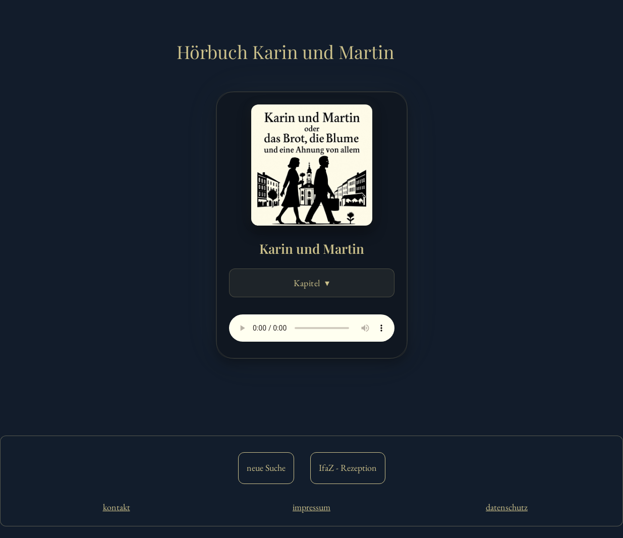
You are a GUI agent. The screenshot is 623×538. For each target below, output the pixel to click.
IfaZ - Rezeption (348, 467)
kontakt (116, 507)
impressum (311, 507)
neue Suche (266, 467)
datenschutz (507, 507)
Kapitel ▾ (311, 283)
